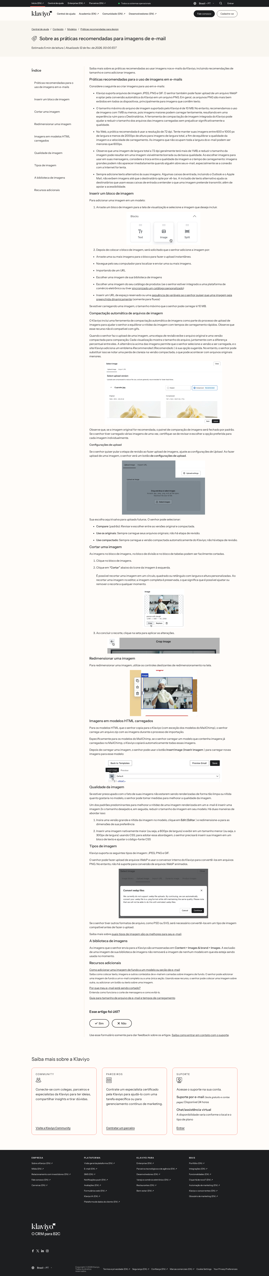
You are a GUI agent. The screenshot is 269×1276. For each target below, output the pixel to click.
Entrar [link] (181, 1128)
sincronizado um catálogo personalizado (157, 288)
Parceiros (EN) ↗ (97, 3)
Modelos (72, 29)
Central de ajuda (56, 3)
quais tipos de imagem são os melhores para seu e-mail (146, 934)
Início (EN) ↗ (38, 3)
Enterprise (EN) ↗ (76, 3)
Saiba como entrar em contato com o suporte (200, 1035)
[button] (163, 228)
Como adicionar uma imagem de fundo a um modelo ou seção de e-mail (134, 969)
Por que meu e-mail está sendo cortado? (115, 988)
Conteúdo (58, 29)
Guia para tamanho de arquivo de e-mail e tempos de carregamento (132, 998)
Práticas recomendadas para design (99, 29)
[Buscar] (220, 3)
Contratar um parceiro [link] (120, 1128)
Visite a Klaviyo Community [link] (53, 1128)
